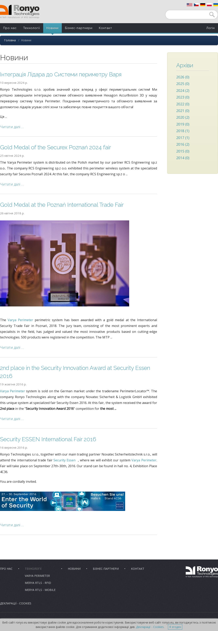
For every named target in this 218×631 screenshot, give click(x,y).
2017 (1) (182, 137)
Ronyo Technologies (19, 11)
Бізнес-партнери (78, 28)
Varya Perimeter (20, 320)
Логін (210, 28)
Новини (52, 28)
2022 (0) (182, 104)
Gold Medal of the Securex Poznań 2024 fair (55, 147)
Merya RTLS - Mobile (40, 590)
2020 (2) (182, 117)
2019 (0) (182, 124)
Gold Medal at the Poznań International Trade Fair (62, 204)
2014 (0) (182, 157)
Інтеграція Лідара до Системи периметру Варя (61, 74)
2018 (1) (182, 130)
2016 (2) (182, 144)
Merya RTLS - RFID (38, 583)
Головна (10, 40)
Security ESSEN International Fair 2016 (48, 439)
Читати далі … (12, 126)
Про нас (10, 28)
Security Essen (64, 460)
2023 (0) (182, 97)
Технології (31, 28)
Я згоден (175, 627)
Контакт (105, 28)
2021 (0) (182, 110)
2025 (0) (182, 83)
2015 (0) (182, 151)
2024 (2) (182, 90)
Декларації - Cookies (15, 603)
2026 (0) (182, 77)
